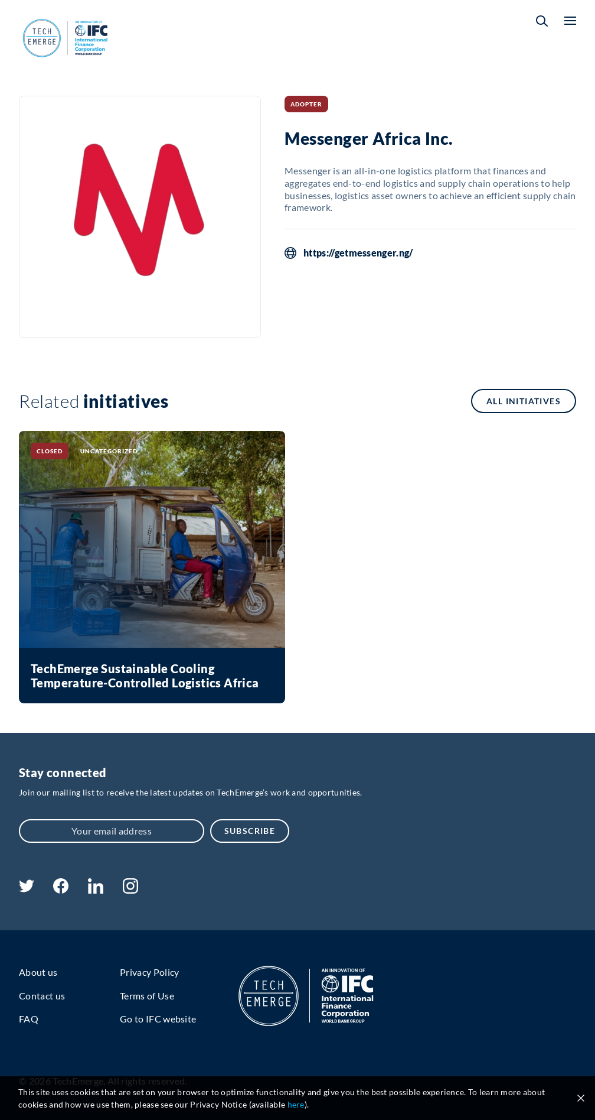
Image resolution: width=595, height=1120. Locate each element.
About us (38, 972)
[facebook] (60, 889)
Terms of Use (147, 995)
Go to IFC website (158, 1018)
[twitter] (26, 888)
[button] (542, 21)
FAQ (28, 1018)
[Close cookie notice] (581, 1098)
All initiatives (523, 401)
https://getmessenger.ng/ (358, 253)
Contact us (42, 995)
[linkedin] (95, 889)
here (296, 1104)
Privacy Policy (149, 972)
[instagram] (130, 889)
